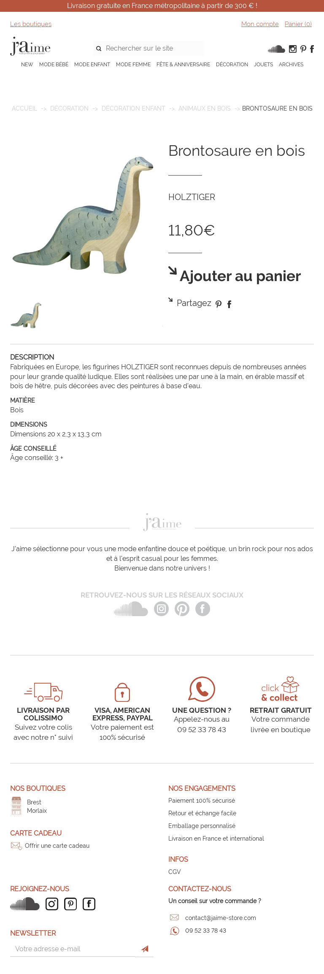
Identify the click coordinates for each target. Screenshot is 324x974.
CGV (174, 871)
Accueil (24, 108)
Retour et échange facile (202, 813)
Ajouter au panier (239, 276)
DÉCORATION (232, 65)
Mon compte (260, 24)
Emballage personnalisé (201, 825)
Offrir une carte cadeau (57, 845)
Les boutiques (30, 24)
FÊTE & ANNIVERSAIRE (183, 65)
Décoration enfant (133, 108)
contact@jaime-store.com (220, 917)
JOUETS (263, 65)
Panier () (298, 24)
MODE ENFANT (92, 65)
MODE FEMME (133, 65)
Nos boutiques (37, 789)
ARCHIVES (291, 65)
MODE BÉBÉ (53, 65)
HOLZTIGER (191, 197)
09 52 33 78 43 (205, 930)
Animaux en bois (204, 108)
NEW (27, 65)
